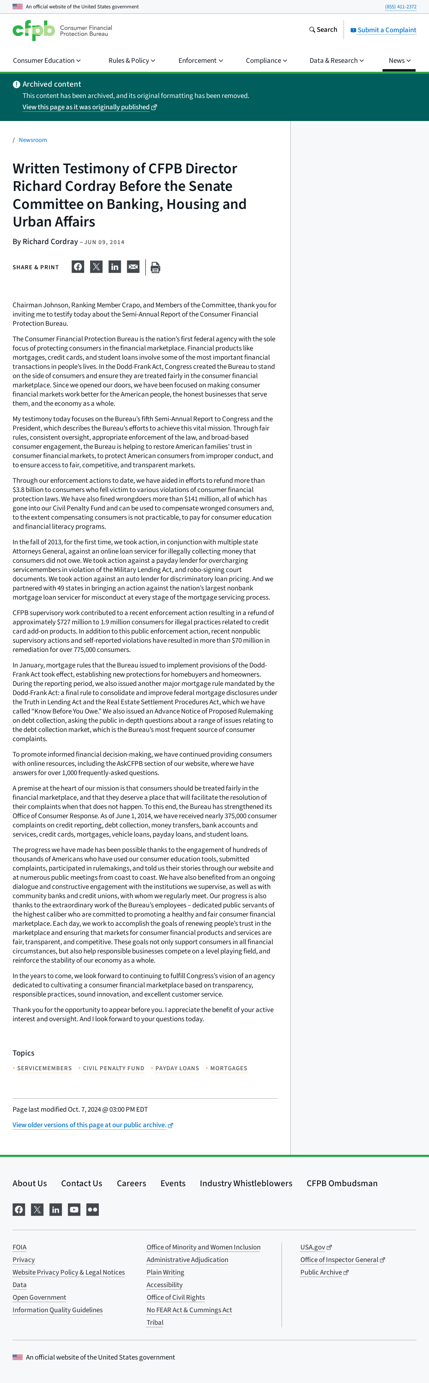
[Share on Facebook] (78, 266)
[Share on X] (96, 266)
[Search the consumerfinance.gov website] (323, 31)
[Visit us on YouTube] (74, 1208)
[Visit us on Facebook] (19, 1208)
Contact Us (81, 1183)
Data (20, 1285)
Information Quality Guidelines (58, 1310)
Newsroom (33, 140)
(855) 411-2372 (400, 6)
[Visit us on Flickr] (92, 1208)
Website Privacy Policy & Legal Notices (69, 1272)
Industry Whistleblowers (246, 1183)
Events (173, 1183)
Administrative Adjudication (187, 1260)
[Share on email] (133, 266)
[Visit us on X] (37, 1208)
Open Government (39, 1298)
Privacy (24, 1260)
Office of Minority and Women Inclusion (204, 1247)
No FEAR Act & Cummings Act (189, 1310)
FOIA (19, 1247)
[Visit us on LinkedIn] (55, 1208)
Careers (131, 1183)
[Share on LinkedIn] (115, 266)
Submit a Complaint (383, 30)
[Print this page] (155, 267)
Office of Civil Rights (176, 1298)
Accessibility (165, 1285)
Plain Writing (165, 1272)
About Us (30, 1183)
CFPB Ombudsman (342, 1183)
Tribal (155, 1323)
